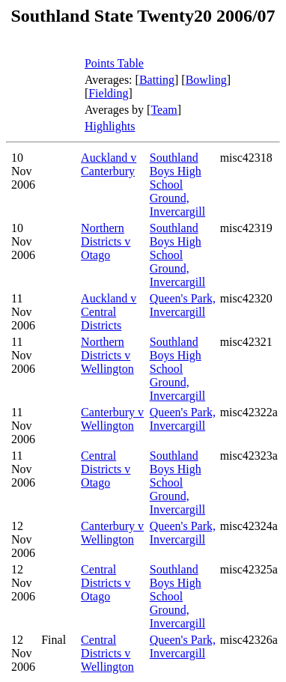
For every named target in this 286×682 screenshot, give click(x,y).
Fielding (108, 93)
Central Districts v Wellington (107, 653)
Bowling (206, 79)
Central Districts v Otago (105, 469)
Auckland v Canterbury (108, 164)
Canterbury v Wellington (112, 419)
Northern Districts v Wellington (107, 355)
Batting (156, 79)
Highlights (110, 126)
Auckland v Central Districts (108, 312)
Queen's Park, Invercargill (183, 305)
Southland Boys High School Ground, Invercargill (177, 184)
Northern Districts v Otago (105, 241)
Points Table (114, 63)
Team (163, 109)
